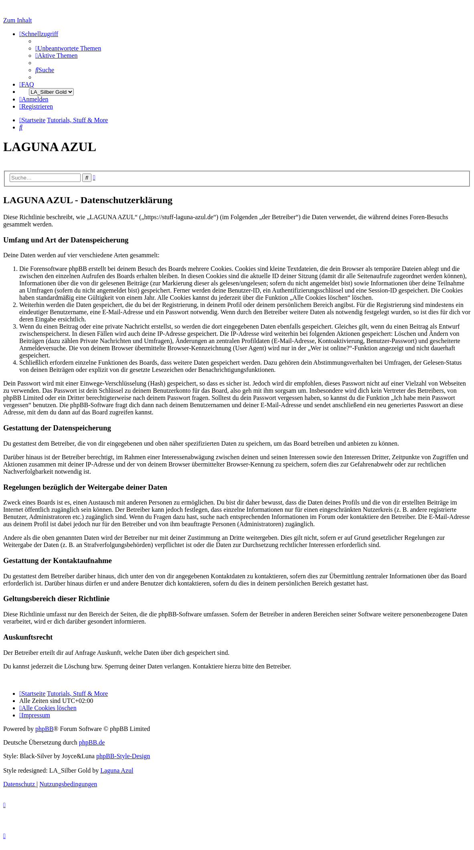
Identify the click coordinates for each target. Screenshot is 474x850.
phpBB (44, 728)
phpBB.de (92, 742)
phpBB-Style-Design (123, 756)
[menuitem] (68, 48)
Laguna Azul (116, 770)
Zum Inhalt (17, 20)
